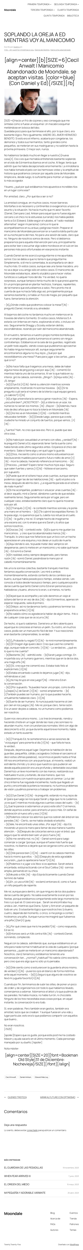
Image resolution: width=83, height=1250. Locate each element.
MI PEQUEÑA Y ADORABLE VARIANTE (25, 1192)
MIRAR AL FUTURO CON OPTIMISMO (57, 1097)
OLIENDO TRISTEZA (17, 1097)
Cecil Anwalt (11, 1077)
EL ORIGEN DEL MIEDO (16, 1184)
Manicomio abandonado (60, 50)
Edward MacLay (41, 1077)
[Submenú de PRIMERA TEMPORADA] (50, 4)
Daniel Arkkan (25, 1077)
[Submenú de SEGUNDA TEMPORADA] (78, 4)
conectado (32, 1130)
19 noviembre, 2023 (71, 1167)
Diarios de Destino (42, 50)
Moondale (10, 10)
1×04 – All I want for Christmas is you (19, 50)
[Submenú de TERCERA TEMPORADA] (54, 10)
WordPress (74, 1244)
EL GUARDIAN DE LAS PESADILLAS (23, 1167)
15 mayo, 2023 (73, 1184)
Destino (16, 47)
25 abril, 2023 (73, 1193)
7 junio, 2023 (73, 1176)
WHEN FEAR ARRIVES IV (17, 1176)
